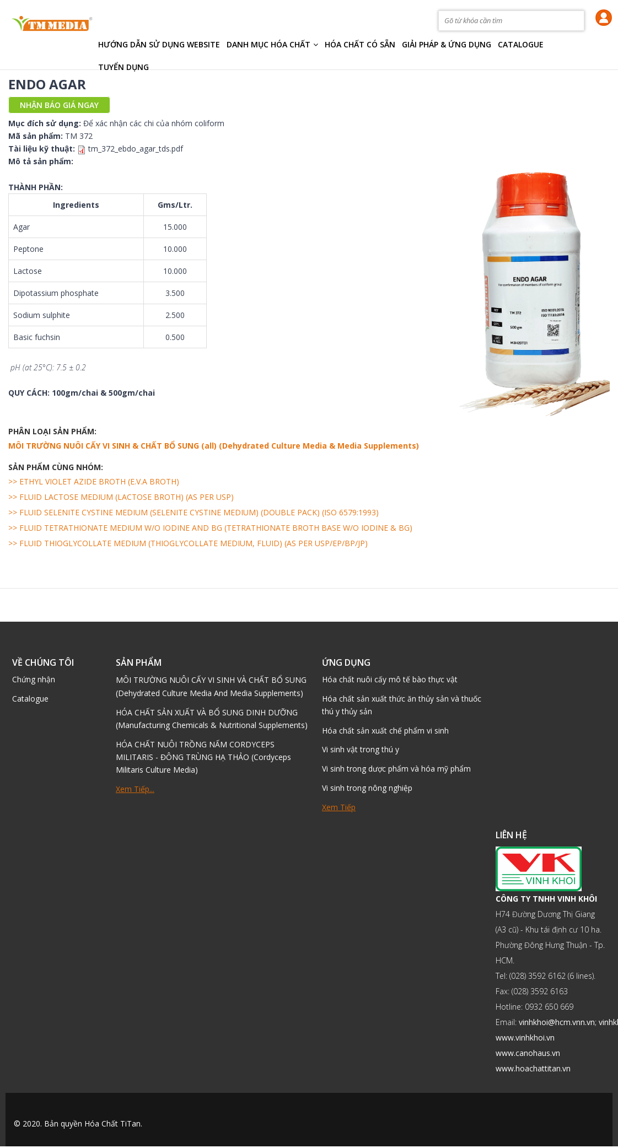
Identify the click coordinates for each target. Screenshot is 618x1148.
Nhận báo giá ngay (59, 105)
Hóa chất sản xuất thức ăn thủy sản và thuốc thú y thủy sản (402, 706)
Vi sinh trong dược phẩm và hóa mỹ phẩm (396, 770)
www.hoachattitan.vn (533, 1070)
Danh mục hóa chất (272, 44)
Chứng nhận (33, 680)
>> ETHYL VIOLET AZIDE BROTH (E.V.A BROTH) (93, 481)
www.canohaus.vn (528, 1054)
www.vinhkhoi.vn (525, 1039)
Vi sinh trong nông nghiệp (367, 789)
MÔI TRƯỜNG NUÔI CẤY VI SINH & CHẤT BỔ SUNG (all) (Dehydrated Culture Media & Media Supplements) (213, 445)
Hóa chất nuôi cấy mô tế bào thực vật (390, 680)
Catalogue (521, 44)
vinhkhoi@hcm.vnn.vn (557, 1023)
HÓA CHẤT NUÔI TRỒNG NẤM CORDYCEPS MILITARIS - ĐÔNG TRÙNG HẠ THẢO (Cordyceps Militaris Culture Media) (203, 757)
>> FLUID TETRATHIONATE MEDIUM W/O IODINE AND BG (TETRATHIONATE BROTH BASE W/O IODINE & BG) (210, 527)
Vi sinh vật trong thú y (360, 751)
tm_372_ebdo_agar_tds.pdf (135, 148)
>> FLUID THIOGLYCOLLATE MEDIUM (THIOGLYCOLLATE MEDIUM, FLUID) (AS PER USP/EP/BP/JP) (188, 543)
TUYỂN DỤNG (123, 67)
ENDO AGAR (47, 84)
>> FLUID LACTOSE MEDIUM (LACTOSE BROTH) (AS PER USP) (121, 497)
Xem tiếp (339, 809)
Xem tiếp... (135, 789)
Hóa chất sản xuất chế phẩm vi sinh (385, 731)
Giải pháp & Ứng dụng (446, 44)
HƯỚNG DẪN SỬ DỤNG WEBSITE (159, 44)
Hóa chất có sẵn (360, 44)
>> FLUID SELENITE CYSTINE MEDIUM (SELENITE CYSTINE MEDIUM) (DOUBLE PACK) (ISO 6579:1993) (193, 512)
